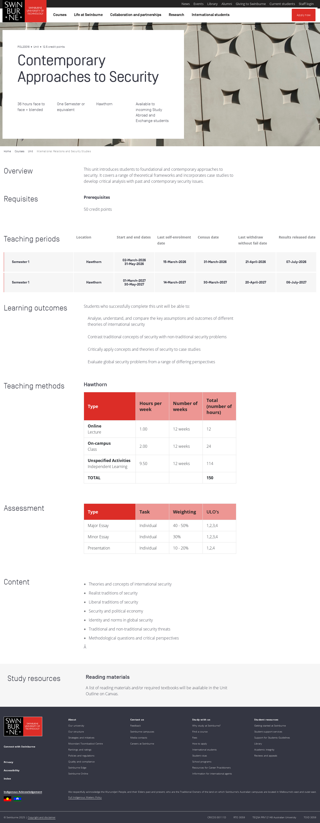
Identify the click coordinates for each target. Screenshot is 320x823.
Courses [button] (60, 16)
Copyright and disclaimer (42, 817)
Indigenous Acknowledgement (23, 792)
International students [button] (211, 16)
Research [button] (177, 16)
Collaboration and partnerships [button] (136, 16)
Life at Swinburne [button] (89, 16)
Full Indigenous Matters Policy (85, 797)
